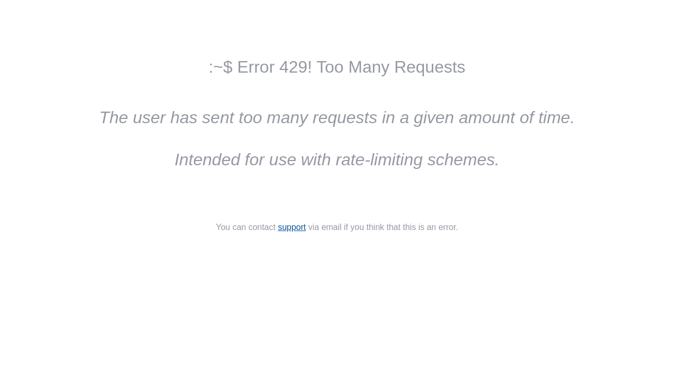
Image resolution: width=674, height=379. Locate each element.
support (292, 227)
